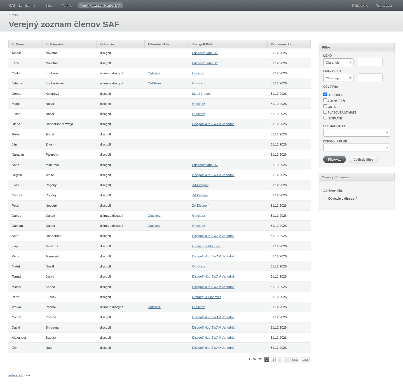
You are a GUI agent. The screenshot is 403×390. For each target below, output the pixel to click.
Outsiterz (154, 73)
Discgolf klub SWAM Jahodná (213, 124)
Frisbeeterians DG (205, 53)
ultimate (332, 118)
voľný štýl (334, 100)
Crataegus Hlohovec (206, 246)
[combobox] (338, 62)
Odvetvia (330, 86)
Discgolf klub (335, 141)
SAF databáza (21, 5)
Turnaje (67, 5)
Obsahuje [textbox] (332, 62)
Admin (13, 15)
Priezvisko (57, 44)
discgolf (333, 95)
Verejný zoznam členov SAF (100, 5)
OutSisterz (155, 83)
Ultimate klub (334, 126)
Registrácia (384, 5)
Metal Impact (201, 93)
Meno (20, 44)
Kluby (50, 5)
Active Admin (15, 375)
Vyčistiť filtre (363, 159)
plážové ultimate (340, 112)
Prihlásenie (360, 5)
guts (329, 106)
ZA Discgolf (200, 185)
